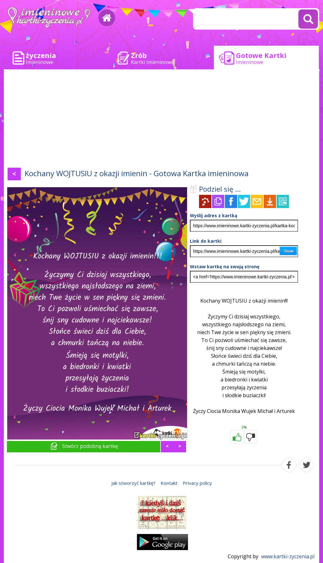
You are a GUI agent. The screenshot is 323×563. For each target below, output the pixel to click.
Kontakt (169, 483)
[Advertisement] (161, 120)
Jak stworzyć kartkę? (133, 483)
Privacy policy (197, 483)
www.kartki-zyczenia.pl (287, 556)
